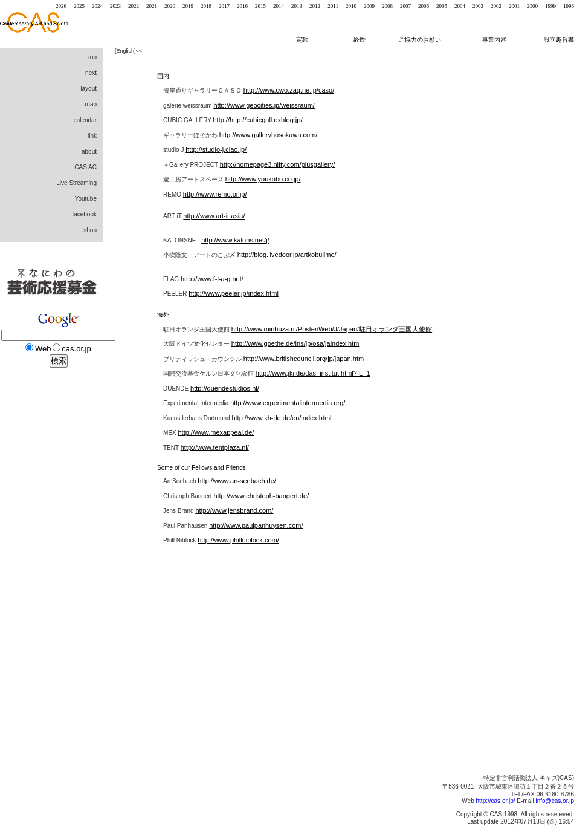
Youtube (86, 198)
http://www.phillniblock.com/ (238, 540)
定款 (302, 39)
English (126, 51)
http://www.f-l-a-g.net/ (212, 278)
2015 (260, 6)
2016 (242, 6)
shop (90, 230)
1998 (568, 6)
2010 (351, 6)
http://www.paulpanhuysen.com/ (256, 525)
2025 (79, 6)
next (91, 73)
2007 (405, 6)
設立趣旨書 (559, 39)
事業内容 (495, 39)
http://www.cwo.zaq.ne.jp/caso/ (288, 90)
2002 (496, 6)
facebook (84, 214)
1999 (550, 6)
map (91, 104)
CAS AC (85, 167)
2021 (151, 6)
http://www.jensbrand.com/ (234, 510)
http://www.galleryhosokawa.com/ (268, 134)
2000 (532, 6)
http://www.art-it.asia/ (214, 216)
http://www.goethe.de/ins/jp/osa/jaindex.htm (295, 343)
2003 (477, 6)
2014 (278, 6)
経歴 (364, 39)
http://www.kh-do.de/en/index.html (281, 417)
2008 (387, 6)
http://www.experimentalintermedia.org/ (287, 402)
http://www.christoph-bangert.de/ (261, 495)
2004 (459, 6)
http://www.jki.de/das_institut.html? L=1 (313, 373)
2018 (206, 6)
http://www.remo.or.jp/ (215, 194)
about (89, 151)
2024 (97, 6)
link (92, 135)
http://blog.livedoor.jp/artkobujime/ (287, 254)
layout (88, 88)
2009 (369, 6)
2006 (423, 6)
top (92, 57)
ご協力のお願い (420, 39)
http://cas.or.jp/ (495, 801)
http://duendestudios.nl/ (224, 388)
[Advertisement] (48, 580)
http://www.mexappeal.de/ (216, 432)
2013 (296, 6)
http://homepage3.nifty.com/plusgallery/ (277, 164)
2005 (441, 6)
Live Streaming (76, 183)
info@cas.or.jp (554, 801)
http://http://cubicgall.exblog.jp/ (257, 119)
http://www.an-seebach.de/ (237, 480)
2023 (115, 6)
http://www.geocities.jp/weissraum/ (264, 105)
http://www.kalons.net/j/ (235, 240)
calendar (85, 120)
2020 (169, 6)
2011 (332, 6)
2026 (61, 6)
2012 (314, 6)
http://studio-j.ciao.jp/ (216, 149)
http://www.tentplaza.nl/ (215, 447)
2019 (187, 6)
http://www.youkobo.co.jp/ (263, 179)
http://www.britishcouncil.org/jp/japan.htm (303, 358)
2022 (133, 6)
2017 (224, 6)
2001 (514, 6)
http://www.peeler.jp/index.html (234, 293)
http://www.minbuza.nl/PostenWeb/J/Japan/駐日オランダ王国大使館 (331, 329)
